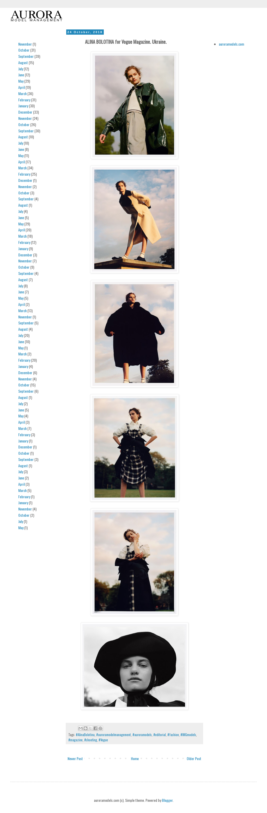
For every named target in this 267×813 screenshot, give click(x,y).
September (26, 56)
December (25, 112)
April (21, 87)
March (22, 93)
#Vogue (103, 739)
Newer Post (75, 758)
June (21, 74)
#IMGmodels (188, 734)
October (23, 50)
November (25, 44)
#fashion (173, 734)
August (23, 62)
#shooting (90, 739)
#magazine (75, 739)
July (20, 68)
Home (135, 758)
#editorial (159, 734)
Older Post (194, 758)
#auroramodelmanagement (113, 734)
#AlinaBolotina (85, 734)
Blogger (167, 800)
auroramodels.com (231, 44)
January (23, 105)
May (20, 81)
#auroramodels (142, 734)
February (24, 99)
